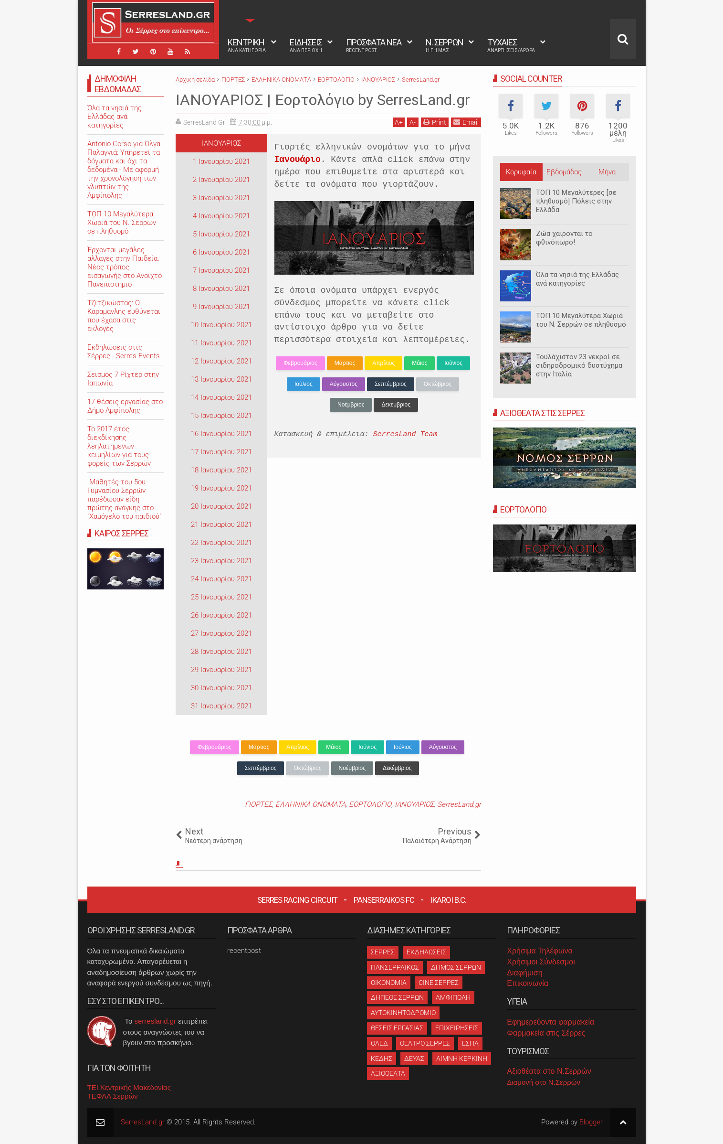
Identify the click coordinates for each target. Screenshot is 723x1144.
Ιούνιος (453, 363)
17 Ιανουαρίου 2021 (221, 452)
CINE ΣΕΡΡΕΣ (439, 982)
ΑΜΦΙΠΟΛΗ (453, 997)
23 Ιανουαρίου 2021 (221, 560)
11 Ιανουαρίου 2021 (221, 343)
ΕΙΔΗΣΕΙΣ (306, 45)
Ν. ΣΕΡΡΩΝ (444, 45)
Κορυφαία (521, 172)
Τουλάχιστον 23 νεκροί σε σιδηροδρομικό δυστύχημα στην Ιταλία (579, 365)
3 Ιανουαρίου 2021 (221, 197)
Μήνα (607, 172)
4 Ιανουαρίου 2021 (221, 216)
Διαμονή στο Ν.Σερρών (543, 1082)
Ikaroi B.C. (448, 900)
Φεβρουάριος (300, 363)
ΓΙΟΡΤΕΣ (258, 804)
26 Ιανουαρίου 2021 (221, 615)
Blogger (591, 1122)
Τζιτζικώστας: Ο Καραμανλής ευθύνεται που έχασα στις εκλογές (123, 316)
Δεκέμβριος (395, 404)
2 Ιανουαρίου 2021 (221, 179)
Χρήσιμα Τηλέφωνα (539, 951)
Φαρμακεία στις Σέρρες (546, 1033)
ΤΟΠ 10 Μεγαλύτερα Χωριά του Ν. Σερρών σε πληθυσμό (581, 320)
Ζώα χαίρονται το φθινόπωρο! (564, 237)
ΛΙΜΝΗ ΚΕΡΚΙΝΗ (461, 1058)
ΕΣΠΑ (470, 1043)
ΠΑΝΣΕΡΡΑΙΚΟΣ (395, 967)
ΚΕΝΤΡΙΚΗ (247, 45)
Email (466, 122)
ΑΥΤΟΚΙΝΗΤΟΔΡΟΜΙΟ (403, 1012)
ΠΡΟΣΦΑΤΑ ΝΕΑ (373, 45)
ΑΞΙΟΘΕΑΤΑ (388, 1073)
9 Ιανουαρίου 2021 (221, 306)
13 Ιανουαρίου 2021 (221, 379)
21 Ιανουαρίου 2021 (221, 524)
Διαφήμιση (524, 973)
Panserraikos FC (384, 900)
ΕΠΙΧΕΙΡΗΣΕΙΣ (456, 1028)
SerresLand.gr (459, 804)
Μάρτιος (345, 363)
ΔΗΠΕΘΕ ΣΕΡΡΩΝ (397, 997)
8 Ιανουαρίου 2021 (221, 288)
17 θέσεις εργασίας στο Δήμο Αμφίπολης (125, 406)
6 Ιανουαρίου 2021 (221, 252)
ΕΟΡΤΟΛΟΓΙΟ (370, 804)
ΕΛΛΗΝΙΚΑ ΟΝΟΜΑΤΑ (310, 804)
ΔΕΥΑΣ (414, 1058)
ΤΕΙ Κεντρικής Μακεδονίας (129, 1087)
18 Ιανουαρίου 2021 (221, 470)
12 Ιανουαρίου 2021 (221, 361)
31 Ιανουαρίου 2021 (221, 706)
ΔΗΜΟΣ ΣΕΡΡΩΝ (456, 967)
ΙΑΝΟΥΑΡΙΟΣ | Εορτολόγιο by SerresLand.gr (323, 100)
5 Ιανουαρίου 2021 (221, 234)
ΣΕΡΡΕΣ (383, 952)
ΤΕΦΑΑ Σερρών (112, 1096)
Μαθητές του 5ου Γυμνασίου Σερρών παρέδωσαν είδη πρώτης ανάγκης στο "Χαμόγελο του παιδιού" (124, 499)
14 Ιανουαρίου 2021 (221, 397)
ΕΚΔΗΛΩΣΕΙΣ (426, 952)
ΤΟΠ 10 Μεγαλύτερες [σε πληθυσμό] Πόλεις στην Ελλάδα (576, 201)
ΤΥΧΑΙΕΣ (511, 45)
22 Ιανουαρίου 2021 (221, 542)
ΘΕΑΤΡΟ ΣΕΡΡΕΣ (425, 1043)
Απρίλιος (383, 363)
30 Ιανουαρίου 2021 (221, 688)
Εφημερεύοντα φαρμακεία (550, 1022)
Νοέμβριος (350, 404)
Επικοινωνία (527, 983)
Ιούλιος (303, 384)
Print (434, 122)
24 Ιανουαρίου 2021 (221, 579)
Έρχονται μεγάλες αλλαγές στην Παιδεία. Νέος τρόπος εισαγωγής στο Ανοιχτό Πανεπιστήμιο (124, 267)
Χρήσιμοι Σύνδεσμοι (541, 962)
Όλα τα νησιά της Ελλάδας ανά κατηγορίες (577, 279)
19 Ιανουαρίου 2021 (221, 488)
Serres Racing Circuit (297, 900)
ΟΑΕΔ (379, 1043)
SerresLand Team (405, 434)
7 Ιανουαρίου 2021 (221, 270)
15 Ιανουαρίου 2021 (221, 415)
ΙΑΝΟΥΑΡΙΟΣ (221, 143)
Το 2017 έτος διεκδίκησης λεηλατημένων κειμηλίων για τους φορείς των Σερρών (119, 446)
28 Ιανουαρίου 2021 (221, 651)
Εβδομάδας (564, 172)
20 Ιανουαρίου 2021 (221, 506)
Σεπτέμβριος (391, 384)
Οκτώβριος (437, 384)
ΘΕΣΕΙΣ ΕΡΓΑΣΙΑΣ (397, 1028)
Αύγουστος (343, 384)
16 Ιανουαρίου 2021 (221, 433)
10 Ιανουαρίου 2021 (221, 325)
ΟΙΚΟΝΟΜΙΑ (389, 982)
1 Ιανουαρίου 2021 (221, 161)
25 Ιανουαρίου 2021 (221, 597)
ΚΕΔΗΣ (381, 1058)
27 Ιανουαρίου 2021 (221, 633)
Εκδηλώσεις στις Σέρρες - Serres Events (123, 351)
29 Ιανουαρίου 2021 (221, 669)
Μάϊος (419, 363)
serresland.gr (156, 1021)
